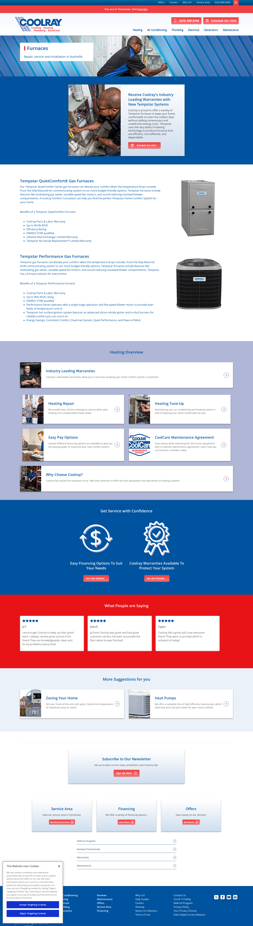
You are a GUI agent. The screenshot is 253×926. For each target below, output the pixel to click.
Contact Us (180, 895)
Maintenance (231, 30)
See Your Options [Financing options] (95, 578)
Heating (137, 30)
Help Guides (142, 899)
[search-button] (236, 2)
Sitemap (139, 907)
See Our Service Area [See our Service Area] (62, 822)
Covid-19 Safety (182, 899)
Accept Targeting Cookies (33, 904)
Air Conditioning (157, 30)
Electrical (193, 30)
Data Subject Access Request (189, 914)
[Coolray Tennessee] (38, 24)
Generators (211, 30)
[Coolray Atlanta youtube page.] (229, 897)
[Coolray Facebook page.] (222, 897)
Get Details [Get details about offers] (191, 822)
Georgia (142, 9)
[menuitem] (161, 2)
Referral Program (183, 903)
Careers (173, 2)
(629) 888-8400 (222, 2)
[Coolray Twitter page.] (216, 897)
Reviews (101, 895)
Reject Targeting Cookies (33, 913)
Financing (102, 910)
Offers (161, 2)
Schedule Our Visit (221, 21)
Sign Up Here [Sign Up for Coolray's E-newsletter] (126, 773)
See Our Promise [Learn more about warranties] (156, 578)
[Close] (59, 866)
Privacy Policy (181, 907)
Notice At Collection (146, 910)
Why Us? (187, 2)
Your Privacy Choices (185, 910)
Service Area (203, 2)
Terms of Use (142, 914)
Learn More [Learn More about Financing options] (126, 822)
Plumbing (177, 30)
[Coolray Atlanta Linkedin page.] (235, 897)
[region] (33, 892)
